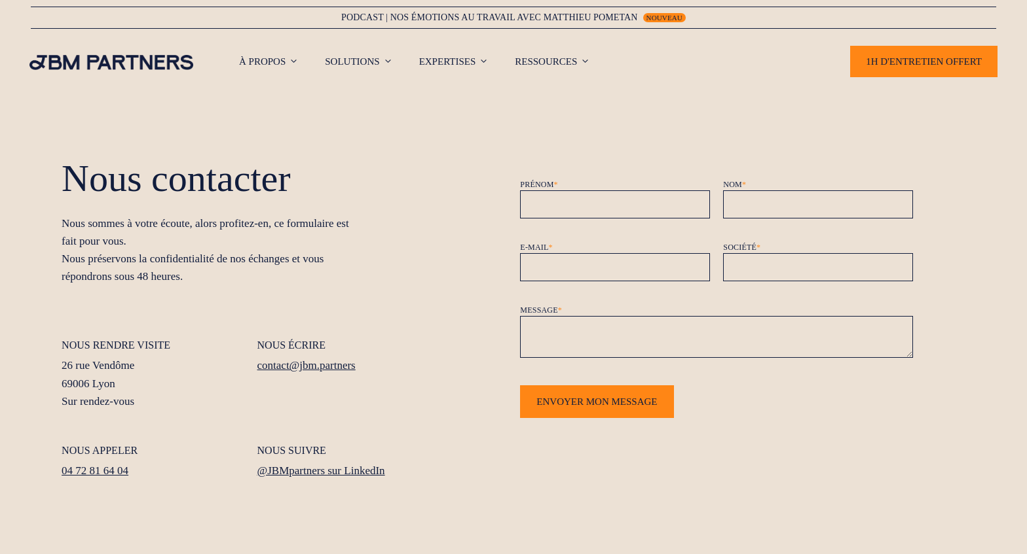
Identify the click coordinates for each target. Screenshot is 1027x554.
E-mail (536, 247)
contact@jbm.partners (306, 365)
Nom (734, 184)
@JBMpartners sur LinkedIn (321, 470)
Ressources (559, 61)
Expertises (460, 61)
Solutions (365, 61)
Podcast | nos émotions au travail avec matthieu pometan (489, 17)
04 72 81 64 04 (95, 470)
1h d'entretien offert (924, 61)
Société (741, 247)
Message (541, 310)
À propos (275, 61)
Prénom (538, 184)
